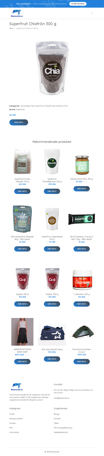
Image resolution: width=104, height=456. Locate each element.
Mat (32, 106)
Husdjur (12, 423)
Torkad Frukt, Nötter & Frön (56, 106)
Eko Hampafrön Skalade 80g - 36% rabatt (22, 237)
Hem (11, 28)
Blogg (56, 414)
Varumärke (25, 106)
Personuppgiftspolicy (63, 428)
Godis (11, 414)
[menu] (92, 13)
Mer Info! (18, 122)
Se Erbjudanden (77, 4)
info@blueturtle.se (61, 398)
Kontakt (57, 418)
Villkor (56, 423)
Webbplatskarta (61, 432)
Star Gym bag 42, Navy (52, 349)
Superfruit (39, 106)
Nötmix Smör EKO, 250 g (82, 179)
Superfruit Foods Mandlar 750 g (22, 180)
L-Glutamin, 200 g (82, 294)
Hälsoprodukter (16, 418)
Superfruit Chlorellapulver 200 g (52, 180)
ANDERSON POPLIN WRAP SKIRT (22, 350)
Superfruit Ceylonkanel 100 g (52, 237)
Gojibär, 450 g (22, 294)
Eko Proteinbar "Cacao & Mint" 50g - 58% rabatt (81, 237)
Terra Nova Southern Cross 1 (81, 350)
